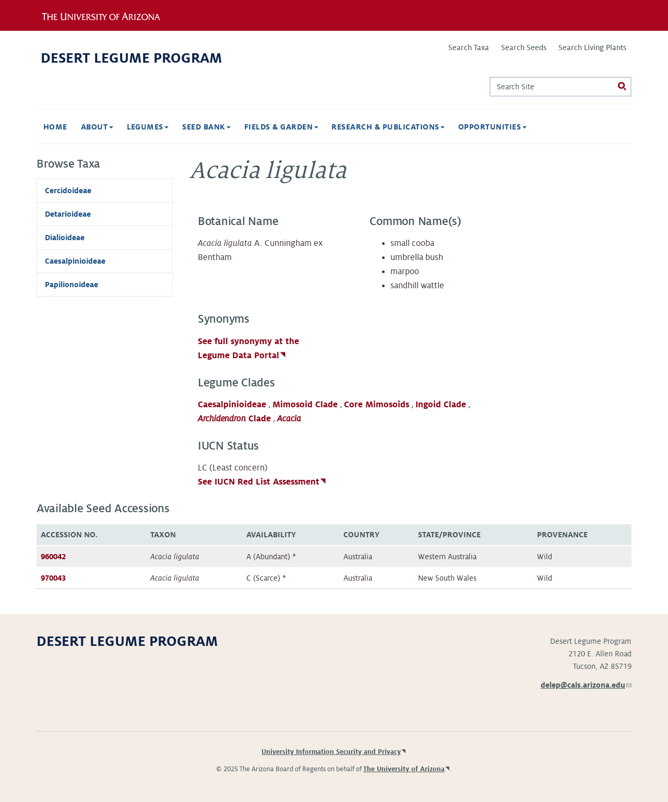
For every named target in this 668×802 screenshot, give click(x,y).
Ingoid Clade (440, 404)
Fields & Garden (281, 127)
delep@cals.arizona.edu (586, 685)
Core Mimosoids (376, 404)
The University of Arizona (404, 769)
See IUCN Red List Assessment (258, 482)
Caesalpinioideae (232, 404)
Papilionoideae (71, 284)
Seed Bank (206, 127)
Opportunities (492, 127)
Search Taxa (468, 47)
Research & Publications (388, 127)
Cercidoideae (68, 190)
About (97, 127)
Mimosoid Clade (305, 404)
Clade (234, 418)
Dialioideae (65, 237)
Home (55, 127)
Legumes (148, 127)
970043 (53, 578)
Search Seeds (523, 47)
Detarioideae (68, 214)
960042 (53, 556)
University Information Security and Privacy (331, 752)
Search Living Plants (592, 47)
